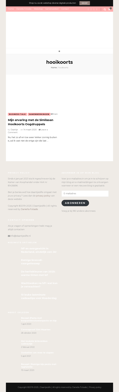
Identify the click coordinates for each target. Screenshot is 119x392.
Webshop (38, 9)
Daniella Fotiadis (23, 9)
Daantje (14, 129)
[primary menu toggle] (59, 51)
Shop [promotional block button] (85, 3)
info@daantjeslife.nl (20, 236)
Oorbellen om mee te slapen (37, 352)
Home (11, 9)
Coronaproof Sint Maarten (35, 329)
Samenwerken (52, 9)
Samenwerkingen (39, 114)
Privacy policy (95, 387)
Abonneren (75, 203)
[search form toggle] (105, 9)
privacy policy (43, 195)
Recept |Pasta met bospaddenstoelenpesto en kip (39, 319)
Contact (65, 9)
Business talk (17, 114)
